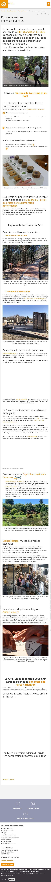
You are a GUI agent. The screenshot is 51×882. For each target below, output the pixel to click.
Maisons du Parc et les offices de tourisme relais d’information (24, 202)
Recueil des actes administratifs (10, 838)
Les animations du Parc (10, 353)
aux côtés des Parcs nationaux (30, 683)
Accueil (3, 11)
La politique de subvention (9, 836)
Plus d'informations (7, 875)
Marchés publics (6, 839)
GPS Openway (32, 436)
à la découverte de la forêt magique (35, 299)
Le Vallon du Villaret (11, 487)
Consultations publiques (8, 843)
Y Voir (37, 418)
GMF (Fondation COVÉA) (31, 32)
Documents (17, 808)
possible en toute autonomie (35, 109)
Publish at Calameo (8, 779)
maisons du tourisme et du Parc (31, 94)
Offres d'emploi (6, 841)
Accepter (4, 879)
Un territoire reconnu (7, 828)
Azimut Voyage (11, 612)
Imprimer (38, 14)
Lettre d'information (25, 818)
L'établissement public (8, 830)
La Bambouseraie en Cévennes (15, 481)
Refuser (11, 879)
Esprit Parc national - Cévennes (24, 476)
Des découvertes (11, 11)
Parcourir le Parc (22, 11)
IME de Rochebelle (21, 399)
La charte (4, 832)
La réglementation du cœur (9, 834)
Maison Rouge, (11, 540)
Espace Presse (33, 808)
